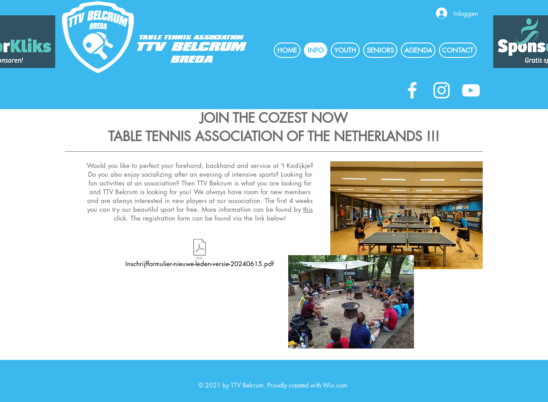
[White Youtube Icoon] (471, 90)
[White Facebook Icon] (412, 90)
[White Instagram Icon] (442, 90)
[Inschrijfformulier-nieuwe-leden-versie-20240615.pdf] (200, 254)
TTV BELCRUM (191, 47)
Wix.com (335, 385)
